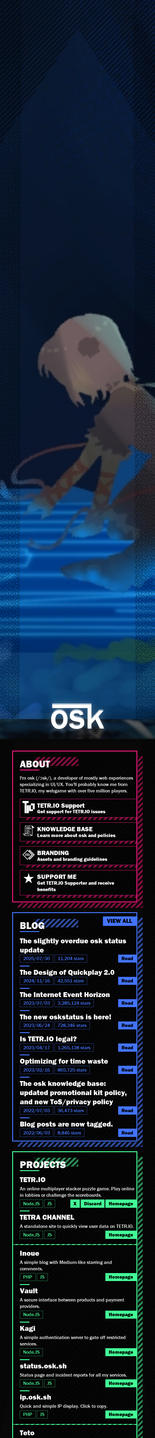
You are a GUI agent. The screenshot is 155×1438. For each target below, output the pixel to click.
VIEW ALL (119, 921)
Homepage (121, 1203)
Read (127, 958)
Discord (92, 1203)
